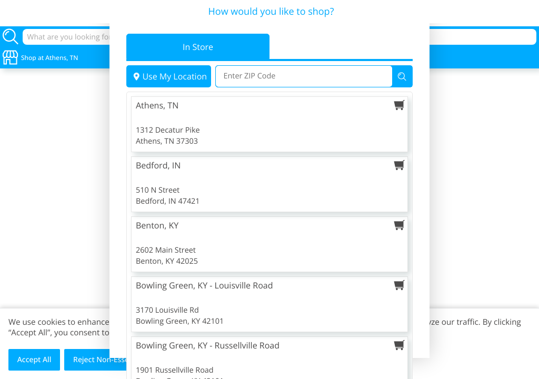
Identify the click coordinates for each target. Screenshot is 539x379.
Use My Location (169, 76)
